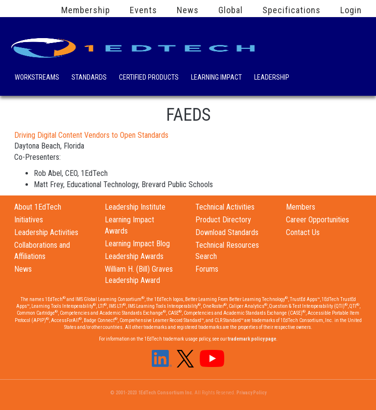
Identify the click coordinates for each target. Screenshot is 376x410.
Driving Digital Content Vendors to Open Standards (91, 135)
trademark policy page (252, 339)
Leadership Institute (135, 207)
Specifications (291, 10)
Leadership (271, 78)
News (188, 10)
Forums (206, 269)
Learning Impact (216, 78)
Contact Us (303, 232)
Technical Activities (225, 207)
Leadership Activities (46, 232)
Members (300, 207)
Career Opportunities (317, 219)
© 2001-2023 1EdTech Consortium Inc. (151, 392)
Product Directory (223, 219)
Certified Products (149, 78)
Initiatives (28, 219)
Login (351, 10)
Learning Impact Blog (137, 243)
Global (230, 10)
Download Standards (226, 232)
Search (310, 75)
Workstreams (37, 78)
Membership (85, 10)
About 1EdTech (37, 207)
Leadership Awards (134, 256)
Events (143, 10)
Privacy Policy (251, 392)
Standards (89, 78)
